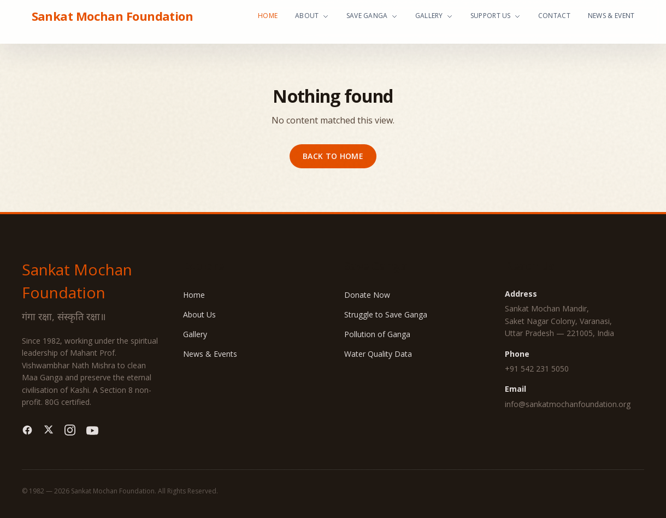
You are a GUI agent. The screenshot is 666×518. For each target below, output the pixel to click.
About (312, 15)
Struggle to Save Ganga (385, 314)
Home (268, 15)
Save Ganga (372, 15)
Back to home (333, 156)
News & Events (210, 354)
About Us (199, 314)
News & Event (611, 15)
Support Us (495, 15)
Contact (554, 15)
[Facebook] (27, 431)
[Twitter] (49, 431)
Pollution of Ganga (377, 334)
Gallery (434, 15)
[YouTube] (92, 431)
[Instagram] (69, 431)
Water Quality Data (378, 354)
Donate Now (367, 295)
